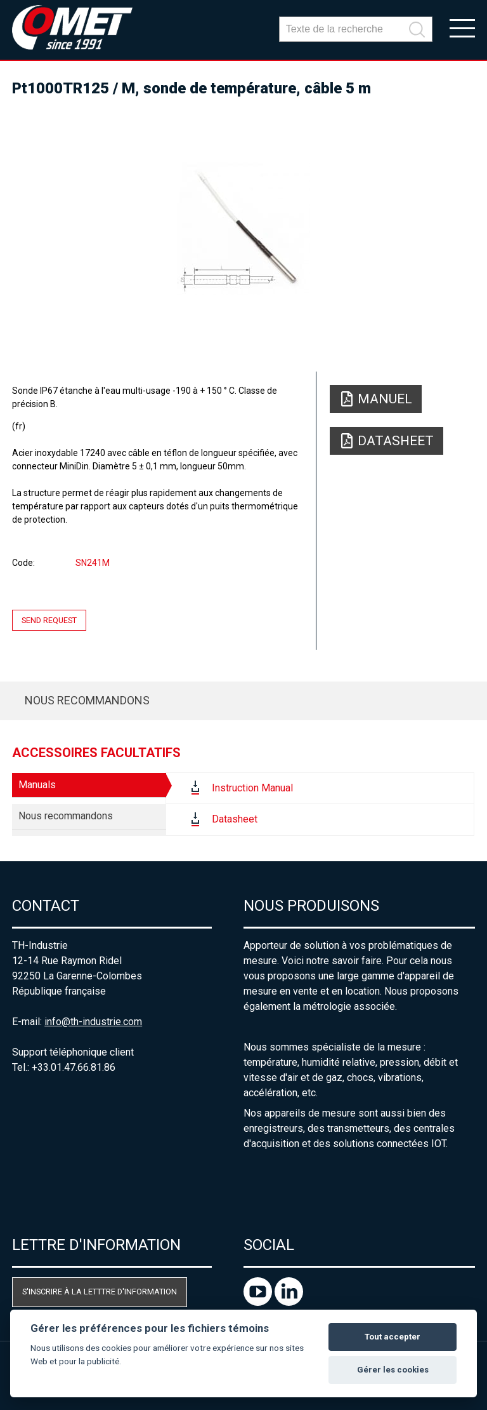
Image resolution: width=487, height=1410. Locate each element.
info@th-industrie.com (93, 1022)
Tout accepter (392, 1336)
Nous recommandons (87, 700)
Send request (49, 620)
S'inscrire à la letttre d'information (99, 1291)
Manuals (37, 785)
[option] (243, 228)
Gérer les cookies (393, 1369)
